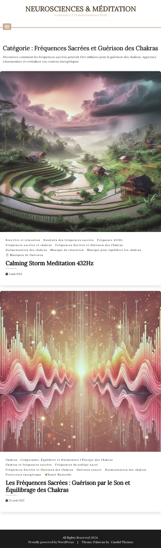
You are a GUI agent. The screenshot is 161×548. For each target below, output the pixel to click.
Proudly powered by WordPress (51, 542)
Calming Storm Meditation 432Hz (50, 263)
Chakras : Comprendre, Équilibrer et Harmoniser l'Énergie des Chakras (59, 460)
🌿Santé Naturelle (58, 474)
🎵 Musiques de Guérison (24, 255)
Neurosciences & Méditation (80, 8)
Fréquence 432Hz (110, 240)
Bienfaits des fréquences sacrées (68, 240)
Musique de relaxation (67, 250)
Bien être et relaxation (23, 240)
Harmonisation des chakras (26, 250)
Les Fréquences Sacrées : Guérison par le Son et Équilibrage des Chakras (68, 486)
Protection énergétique (23, 474)
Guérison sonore (89, 469)
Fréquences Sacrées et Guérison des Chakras (89, 245)
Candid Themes (122, 542)
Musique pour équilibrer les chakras (114, 250)
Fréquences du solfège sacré (76, 464)
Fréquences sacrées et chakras (29, 245)
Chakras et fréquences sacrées (29, 464)
